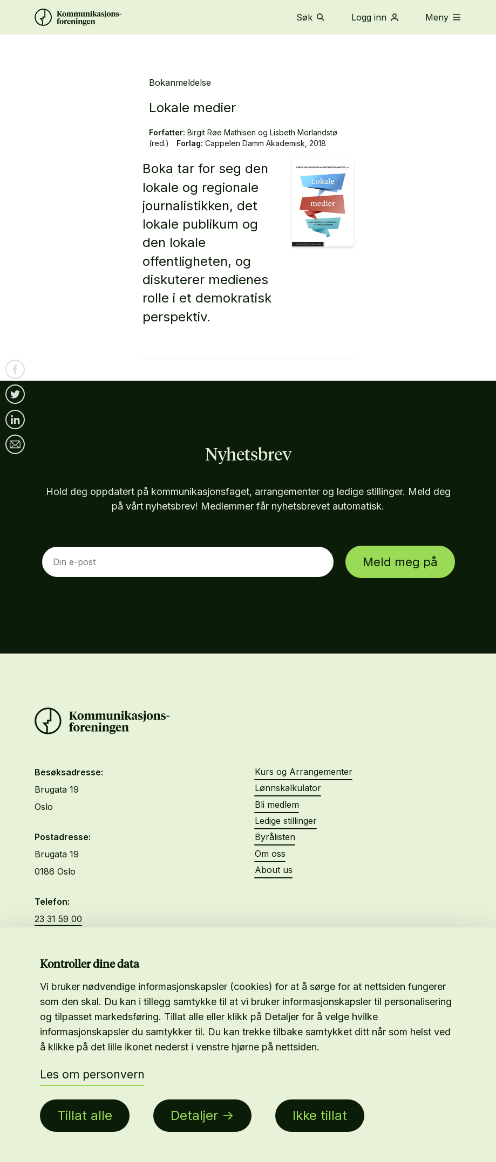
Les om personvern (92, 1074)
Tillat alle (84, 1115)
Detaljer (194, 1115)
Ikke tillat (320, 1115)
